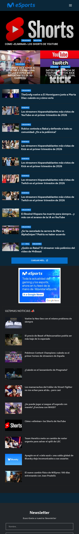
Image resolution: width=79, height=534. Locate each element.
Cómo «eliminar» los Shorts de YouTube (31, 44)
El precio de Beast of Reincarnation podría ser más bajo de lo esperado (48, 337)
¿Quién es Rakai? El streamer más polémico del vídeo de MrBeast (48, 249)
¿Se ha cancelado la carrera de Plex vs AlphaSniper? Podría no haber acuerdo (43, 232)
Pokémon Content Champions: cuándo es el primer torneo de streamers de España (47, 354)
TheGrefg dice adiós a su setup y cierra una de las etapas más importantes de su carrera (20, 73)
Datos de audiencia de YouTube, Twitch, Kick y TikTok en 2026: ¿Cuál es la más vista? (60, 74)
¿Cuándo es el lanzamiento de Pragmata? (46, 369)
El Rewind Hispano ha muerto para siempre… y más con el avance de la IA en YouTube (47, 216)
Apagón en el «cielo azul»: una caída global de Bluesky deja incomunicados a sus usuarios (49, 457)
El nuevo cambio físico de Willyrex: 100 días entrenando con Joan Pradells (47, 474)
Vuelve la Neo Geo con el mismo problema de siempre (48, 320)
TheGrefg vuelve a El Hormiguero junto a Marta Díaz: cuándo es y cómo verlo (48, 96)
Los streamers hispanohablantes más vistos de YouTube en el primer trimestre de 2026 (47, 113)
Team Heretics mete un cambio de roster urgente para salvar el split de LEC (46, 440)
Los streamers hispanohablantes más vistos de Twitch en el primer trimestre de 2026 (47, 201)
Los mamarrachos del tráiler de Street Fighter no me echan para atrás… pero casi (48, 388)
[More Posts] (39, 260)
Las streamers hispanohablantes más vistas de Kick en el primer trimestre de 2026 (47, 147)
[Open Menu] (70, 5)
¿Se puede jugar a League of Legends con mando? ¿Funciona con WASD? (46, 406)
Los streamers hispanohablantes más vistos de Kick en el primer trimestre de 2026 (47, 164)
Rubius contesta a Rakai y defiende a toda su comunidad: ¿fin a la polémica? (46, 130)
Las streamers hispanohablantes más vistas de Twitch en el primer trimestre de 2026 (47, 182)
